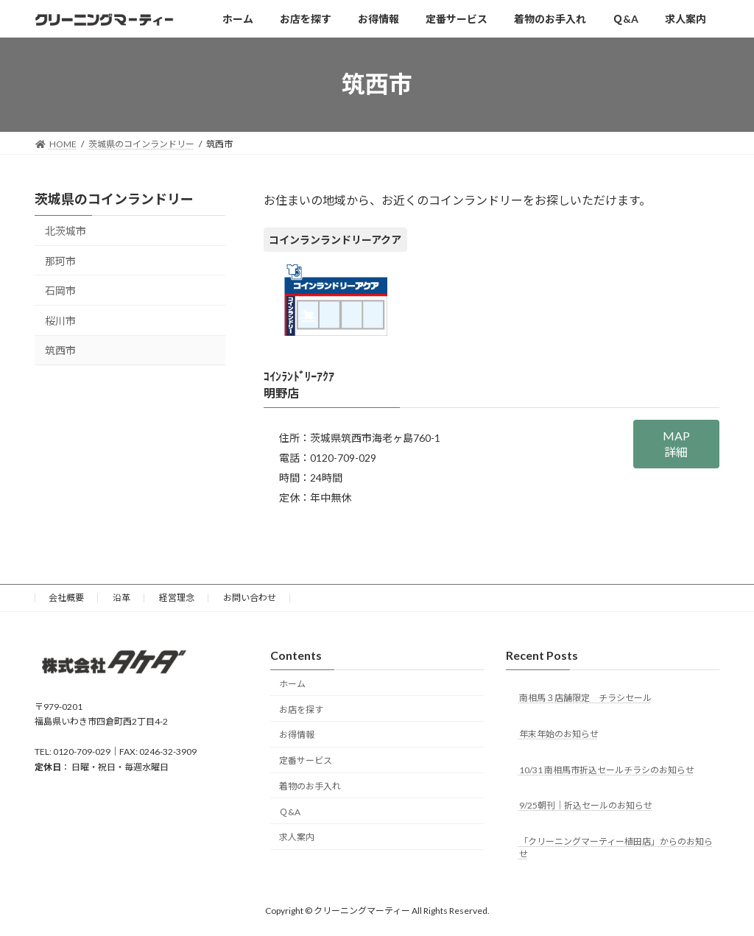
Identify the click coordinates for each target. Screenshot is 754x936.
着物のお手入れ (310, 786)
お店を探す (301, 709)
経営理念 (176, 597)
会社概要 (66, 597)
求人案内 (296, 837)
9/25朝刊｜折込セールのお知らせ (585, 806)
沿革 (121, 597)
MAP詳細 (676, 444)
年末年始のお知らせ (559, 733)
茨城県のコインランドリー (114, 199)
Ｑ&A (289, 811)
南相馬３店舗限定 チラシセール (585, 697)
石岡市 (60, 290)
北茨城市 (65, 231)
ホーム (292, 683)
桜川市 (60, 320)
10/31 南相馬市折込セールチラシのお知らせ (606, 769)
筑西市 (60, 350)
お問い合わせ (249, 597)
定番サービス (305, 760)
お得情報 (296, 735)
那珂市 (60, 260)
